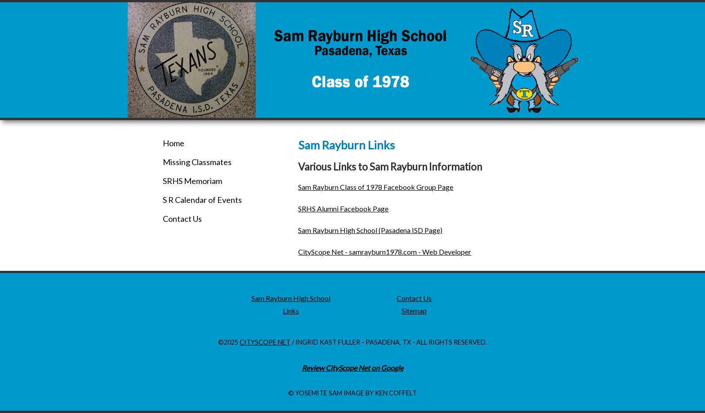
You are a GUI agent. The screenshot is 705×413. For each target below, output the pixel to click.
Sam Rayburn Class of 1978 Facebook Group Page (375, 187)
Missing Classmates (197, 162)
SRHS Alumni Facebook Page (343, 208)
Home (173, 143)
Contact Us (182, 219)
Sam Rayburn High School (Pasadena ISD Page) (370, 230)
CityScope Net (265, 342)
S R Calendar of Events (202, 200)
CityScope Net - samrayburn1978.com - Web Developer (384, 251)
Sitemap (414, 310)
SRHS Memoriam (192, 181)
